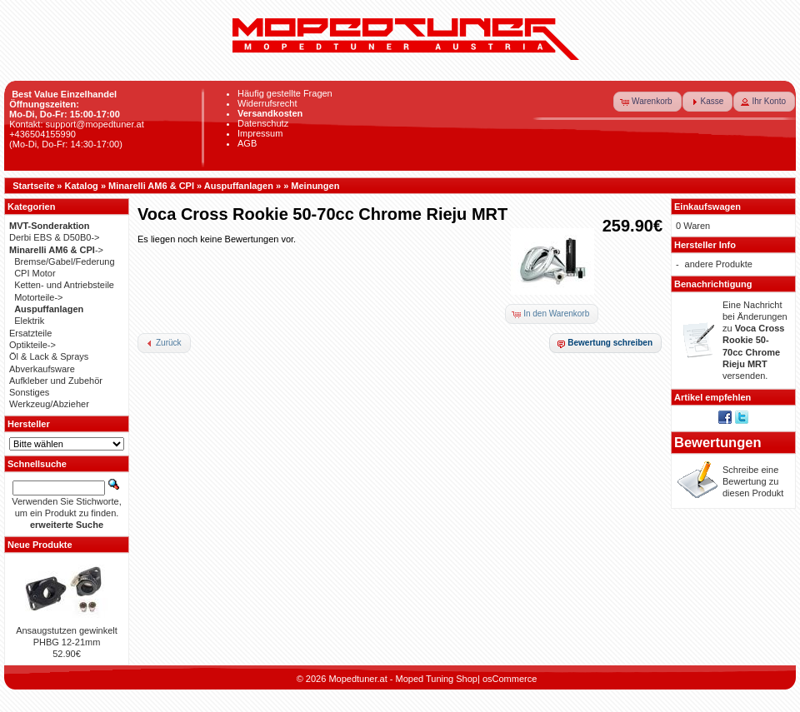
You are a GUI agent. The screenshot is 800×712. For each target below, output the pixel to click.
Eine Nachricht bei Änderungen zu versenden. (755, 340)
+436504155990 (42, 134)
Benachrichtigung (713, 284)
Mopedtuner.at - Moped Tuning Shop (403, 679)
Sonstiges (29, 392)
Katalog (81, 186)
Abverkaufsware (42, 369)
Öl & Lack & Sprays (48, 356)
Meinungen (315, 186)
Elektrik (29, 321)
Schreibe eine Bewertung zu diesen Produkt (752, 482)
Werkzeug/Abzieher (49, 404)
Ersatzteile (30, 333)
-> (56, 250)
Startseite (33, 186)
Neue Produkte (40, 545)
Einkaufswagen (707, 207)
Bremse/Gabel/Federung (64, 261)
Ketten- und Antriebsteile (64, 285)
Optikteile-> (32, 345)
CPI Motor (35, 273)
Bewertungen (718, 442)
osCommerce (509, 679)
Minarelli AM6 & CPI (151, 186)
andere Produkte (718, 264)
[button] (647, 102)
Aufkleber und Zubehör (55, 381)
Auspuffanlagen (238, 186)
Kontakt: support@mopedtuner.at (76, 124)
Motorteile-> (38, 297)
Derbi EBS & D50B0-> (54, 237)
